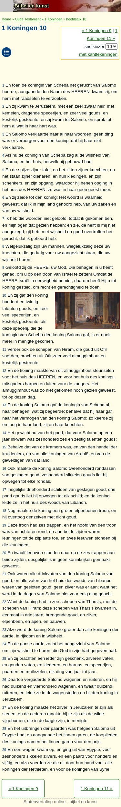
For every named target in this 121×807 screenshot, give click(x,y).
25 (4, 658)
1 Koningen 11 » (97, 788)
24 (4, 644)
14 (4, 433)
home (6, 19)
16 (4, 468)
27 (4, 707)
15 (4, 447)
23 (4, 630)
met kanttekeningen (98, 54)
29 (4, 750)
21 (4, 574)
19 (4, 525)
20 (4, 553)
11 (4, 349)
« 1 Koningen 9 (96, 30)
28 (4, 728)
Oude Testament (28, 19)
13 (4, 405)
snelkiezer (95, 46)
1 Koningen (53, 19)
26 (4, 680)
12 (4, 371)
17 (4, 490)
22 (4, 602)
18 (4, 511)
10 (4, 295)
